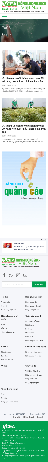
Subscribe (39, 284)
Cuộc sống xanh (33, 316)
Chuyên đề (30, 365)
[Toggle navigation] (4, 16)
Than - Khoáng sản (8, 332)
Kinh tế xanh (6, 352)
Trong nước (19, 244)
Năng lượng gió (31, 302)
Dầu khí (4, 328)
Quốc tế (4, 306)
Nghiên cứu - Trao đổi (33, 356)
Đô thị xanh (29, 329)
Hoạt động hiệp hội (8, 310)
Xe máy (4, 398)
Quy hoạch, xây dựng (33, 321)
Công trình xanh (31, 379)
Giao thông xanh (9, 389)
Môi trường (29, 333)
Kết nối (4, 346)
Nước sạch (29, 337)
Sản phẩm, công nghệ (33, 352)
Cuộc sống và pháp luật (34, 341)
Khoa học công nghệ (35, 346)
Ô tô (3, 394)
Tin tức (4, 296)
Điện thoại (28, 417)
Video (4, 365)
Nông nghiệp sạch (32, 383)
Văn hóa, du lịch (7, 359)
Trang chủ (7, 34)
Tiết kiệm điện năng (32, 371)
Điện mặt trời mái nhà (33, 375)
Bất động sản (30, 325)
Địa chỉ (16, 417)
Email (40, 417)
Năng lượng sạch (33, 296)
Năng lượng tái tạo (32, 310)
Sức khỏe (4, 356)
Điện (3, 324)
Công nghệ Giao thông (9, 402)
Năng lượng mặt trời (33, 306)
